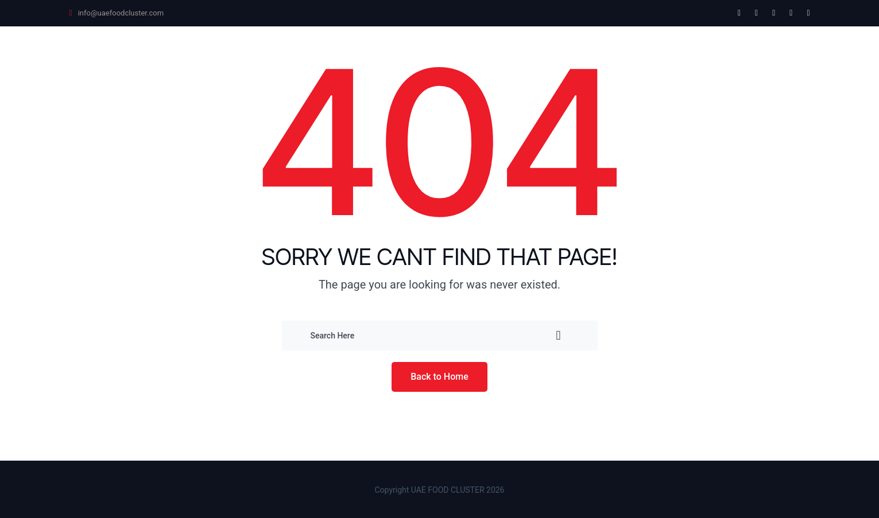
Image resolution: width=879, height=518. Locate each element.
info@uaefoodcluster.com (121, 13)
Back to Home (439, 376)
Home (187, 52)
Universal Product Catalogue (375, 52)
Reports (676, 52)
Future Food (254, 52)
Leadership (495, 52)
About (619, 52)
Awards (563, 52)
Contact (737, 52)
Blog (790, 52)
